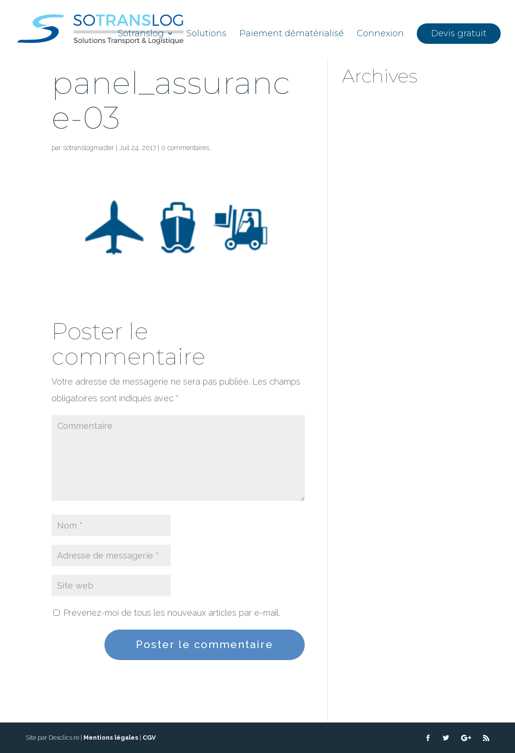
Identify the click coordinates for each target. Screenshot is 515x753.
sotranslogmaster (88, 148)
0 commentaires (185, 148)
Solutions (206, 34)
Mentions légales (110, 737)
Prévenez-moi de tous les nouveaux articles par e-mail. (171, 613)
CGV (149, 737)
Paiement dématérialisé (291, 34)
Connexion (380, 34)
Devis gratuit (458, 33)
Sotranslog (141, 34)
